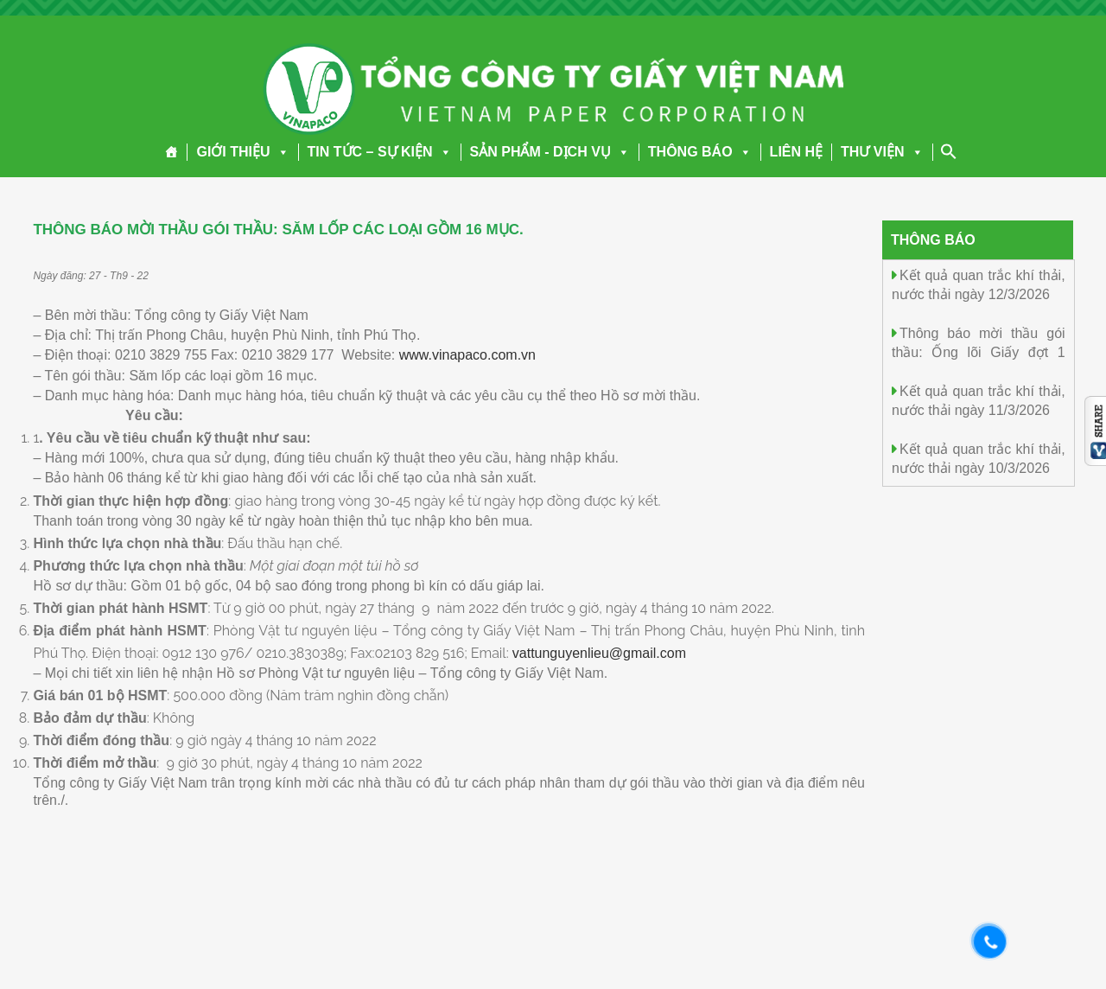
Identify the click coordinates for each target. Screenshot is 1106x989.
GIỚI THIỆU (242, 151)
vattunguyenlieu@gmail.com (599, 653)
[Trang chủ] (172, 152)
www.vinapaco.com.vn (467, 355)
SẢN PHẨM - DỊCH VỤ (550, 151)
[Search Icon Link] (948, 151)
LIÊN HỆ (796, 151)
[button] (279, 151)
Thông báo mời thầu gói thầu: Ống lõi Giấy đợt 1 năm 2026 (978, 351)
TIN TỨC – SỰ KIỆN (380, 151)
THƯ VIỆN (882, 151)
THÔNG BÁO (700, 151)
